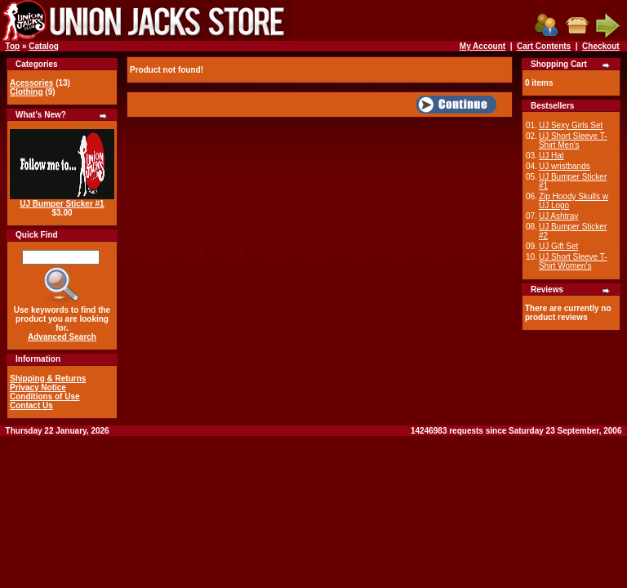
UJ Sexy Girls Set (571, 125)
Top (13, 46)
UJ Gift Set (558, 246)
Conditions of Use (45, 396)
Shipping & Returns (48, 378)
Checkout (601, 46)
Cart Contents (544, 46)
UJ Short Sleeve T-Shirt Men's (573, 140)
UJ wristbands (564, 166)
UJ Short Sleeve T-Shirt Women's (573, 261)
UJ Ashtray (558, 216)
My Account (482, 46)
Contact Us (31, 405)
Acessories (31, 82)
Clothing (26, 91)
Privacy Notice (38, 387)
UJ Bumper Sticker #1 (62, 203)
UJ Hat (551, 155)
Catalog (44, 46)
